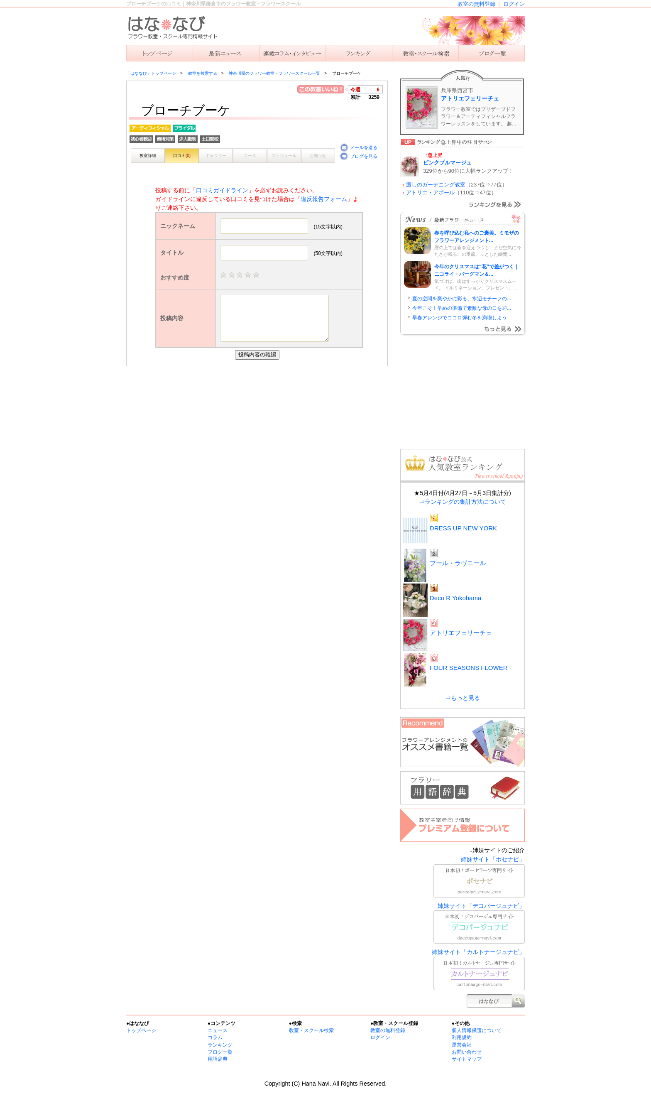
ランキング (359, 53)
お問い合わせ (467, 1052)
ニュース (226, 53)
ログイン (514, 4)
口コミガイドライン (222, 190)
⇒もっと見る (462, 697)
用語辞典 (218, 1059)
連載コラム (292, 53)
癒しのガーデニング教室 (435, 184)
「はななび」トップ (159, 53)
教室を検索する (425, 53)
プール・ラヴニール (458, 562)
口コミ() (182, 155)
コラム (215, 1037)
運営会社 (462, 1044)
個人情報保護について (477, 1030)
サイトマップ (467, 1059)
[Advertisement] (259, 428)
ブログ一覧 (220, 1052)
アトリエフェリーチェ (470, 98)
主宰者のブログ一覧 (491, 53)
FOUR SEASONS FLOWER (469, 667)
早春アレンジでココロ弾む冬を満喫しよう (459, 318)
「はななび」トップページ (151, 73)
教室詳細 (148, 155)
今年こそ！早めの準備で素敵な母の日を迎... (461, 308)
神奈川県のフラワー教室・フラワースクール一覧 (274, 73)
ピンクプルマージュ (447, 162)
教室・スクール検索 (311, 1030)
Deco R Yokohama (455, 597)
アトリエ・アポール (430, 192)
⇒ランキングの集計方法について (462, 501)
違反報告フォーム (324, 199)
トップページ (141, 1030)
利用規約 (462, 1037)
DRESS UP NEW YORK (463, 528)
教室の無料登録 (476, 4)
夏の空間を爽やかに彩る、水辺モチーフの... (461, 299)
